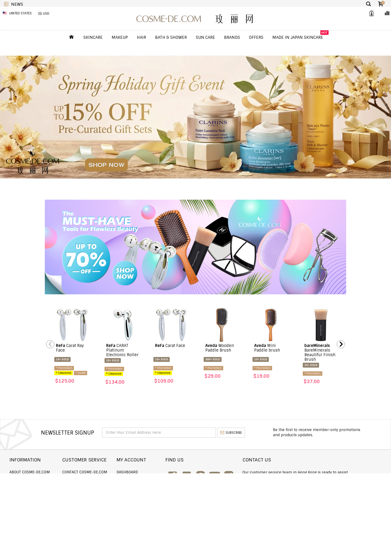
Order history (171, 479)
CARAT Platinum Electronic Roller (122, 350)
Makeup (120, 37)
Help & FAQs (94, 494)
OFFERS (256, 37)
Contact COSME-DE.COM (105, 472)
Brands (232, 37)
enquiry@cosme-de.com (334, 485)
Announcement (98, 486)
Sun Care (205, 37)
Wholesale (20, 494)
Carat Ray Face (70, 348)
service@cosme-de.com (334, 493)
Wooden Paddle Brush (219, 348)
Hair (141, 37)
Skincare (93, 37)
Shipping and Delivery (31, 479)
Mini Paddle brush (267, 348)
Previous (50, 344)
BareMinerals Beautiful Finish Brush (319, 352)
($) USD (43, 13)
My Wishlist (168, 486)
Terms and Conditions (31, 501)
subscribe (231, 433)
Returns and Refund (29, 486)
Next (341, 344)
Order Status (96, 479)
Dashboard (168, 472)
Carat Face (170, 345)
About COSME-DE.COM (30, 472)
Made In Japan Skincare (297, 37)
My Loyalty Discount (176, 494)
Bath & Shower (171, 37)
